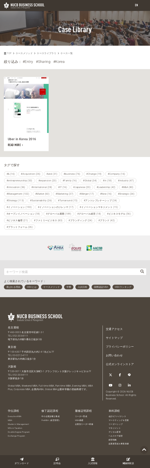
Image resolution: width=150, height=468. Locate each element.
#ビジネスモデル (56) (119, 213)
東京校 (12, 347)
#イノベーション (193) (19, 207)
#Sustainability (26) (41, 200)
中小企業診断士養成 (50, 416)
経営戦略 (113, 440)
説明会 (57, 461)
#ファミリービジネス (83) (48, 220)
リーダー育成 (81, 416)
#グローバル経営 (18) (89, 213)
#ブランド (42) (106, 220)
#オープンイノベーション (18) (23, 213)
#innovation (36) (16, 187)
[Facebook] (120, 375)
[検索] (142, 271)
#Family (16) (70, 180)
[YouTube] (110, 385)
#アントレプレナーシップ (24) (100, 200)
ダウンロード (21, 461)
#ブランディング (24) (80, 220)
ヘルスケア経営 (116, 436)
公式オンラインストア (120, 364)
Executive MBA (14, 416)
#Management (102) (18, 194)
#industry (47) (126, 180)
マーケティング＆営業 (119, 420)
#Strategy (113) (15, 200)
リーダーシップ (116, 424)
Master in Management (18, 424)
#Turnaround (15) (68, 200)
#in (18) (107, 180)
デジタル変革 (115, 432)
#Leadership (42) (106, 187)
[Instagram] (120, 385)
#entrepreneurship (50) (19, 180)
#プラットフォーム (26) (20, 227)
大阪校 (12, 366)
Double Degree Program (19, 432)
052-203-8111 (20, 335)
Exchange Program (16, 436)
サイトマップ (114, 337)
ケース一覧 (67, 53)
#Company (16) (116, 174)
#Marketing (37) (64, 194)
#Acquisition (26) (30, 174)
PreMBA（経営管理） (51, 420)
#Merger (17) (86, 194)
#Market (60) (42, 194)
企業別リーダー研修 (84, 424)
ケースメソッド (24, 53)
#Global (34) (90, 180)
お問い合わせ (114, 355)
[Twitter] (110, 375)
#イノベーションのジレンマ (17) (55, 207)
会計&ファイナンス (117, 416)
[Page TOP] (144, 450)
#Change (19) (93, 174)
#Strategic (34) (126, 194)
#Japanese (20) (81, 187)
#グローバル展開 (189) (58, 213)
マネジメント (115, 428)
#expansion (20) (47, 180)
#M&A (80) (127, 187)
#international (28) (41, 187)
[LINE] (129, 375)
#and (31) (51, 174)
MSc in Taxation (15, 428)
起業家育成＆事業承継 (119, 444)
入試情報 (92, 461)
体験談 (128, 461)
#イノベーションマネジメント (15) (99, 207)
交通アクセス (114, 329)
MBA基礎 (79, 420)
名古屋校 (13, 327)
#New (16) (106, 194)
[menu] (143, 5)
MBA (10, 420)
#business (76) (72, 174)
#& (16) (11, 174)
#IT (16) (62, 187)
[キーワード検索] (71, 271)
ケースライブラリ (46, 53)
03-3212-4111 (20, 355)
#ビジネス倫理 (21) (17, 220)
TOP (7, 53)
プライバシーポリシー (120, 346)
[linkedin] (129, 385)
